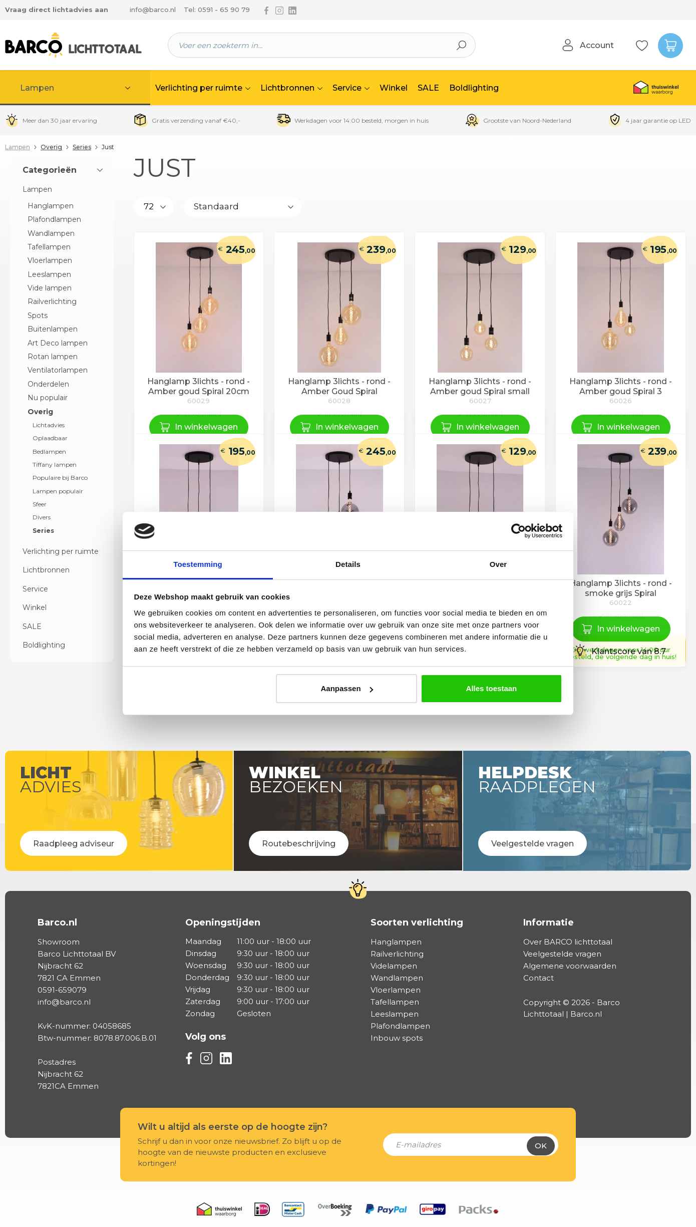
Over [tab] (498, 564)
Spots (38, 315)
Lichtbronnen (46, 569)
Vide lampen (50, 287)
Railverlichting (52, 301)
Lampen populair (58, 491)
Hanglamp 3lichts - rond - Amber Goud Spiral (339, 386)
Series (43, 530)
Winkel (35, 607)
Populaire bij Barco (60, 477)
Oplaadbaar (50, 438)
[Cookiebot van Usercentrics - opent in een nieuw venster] (518, 531)
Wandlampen (51, 233)
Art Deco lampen (58, 343)
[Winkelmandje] (665, 45)
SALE (32, 626)
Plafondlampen (54, 219)
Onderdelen (48, 384)
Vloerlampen (50, 260)
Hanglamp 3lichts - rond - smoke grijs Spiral (620, 588)
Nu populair (48, 397)
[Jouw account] (589, 45)
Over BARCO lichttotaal (567, 942)
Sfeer (40, 504)
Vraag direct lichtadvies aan (56, 10)
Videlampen (394, 966)
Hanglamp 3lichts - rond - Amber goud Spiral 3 (620, 386)
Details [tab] (348, 564)
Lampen (37, 189)
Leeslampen (49, 274)
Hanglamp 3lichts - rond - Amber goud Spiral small (480, 386)
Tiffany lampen (55, 464)
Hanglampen (51, 205)
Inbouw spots (397, 1038)
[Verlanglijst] (641, 45)
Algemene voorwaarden (569, 966)
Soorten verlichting (417, 922)
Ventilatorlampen (58, 370)
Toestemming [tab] (197, 564)
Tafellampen (49, 246)
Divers (42, 517)
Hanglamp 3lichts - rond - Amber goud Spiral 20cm (198, 386)
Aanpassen (347, 688)
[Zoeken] (462, 45)
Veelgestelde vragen (562, 954)
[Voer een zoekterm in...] (308, 45)
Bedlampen (49, 451)
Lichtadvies (49, 425)
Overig (40, 411)
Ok (541, 1145)
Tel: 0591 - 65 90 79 (217, 10)
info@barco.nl (153, 10)
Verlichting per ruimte (61, 551)
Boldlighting (44, 645)
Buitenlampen (53, 329)
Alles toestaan (491, 688)
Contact (538, 978)
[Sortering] (242, 207)
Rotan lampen (53, 356)
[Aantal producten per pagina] (154, 207)
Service (35, 588)
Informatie (548, 922)
